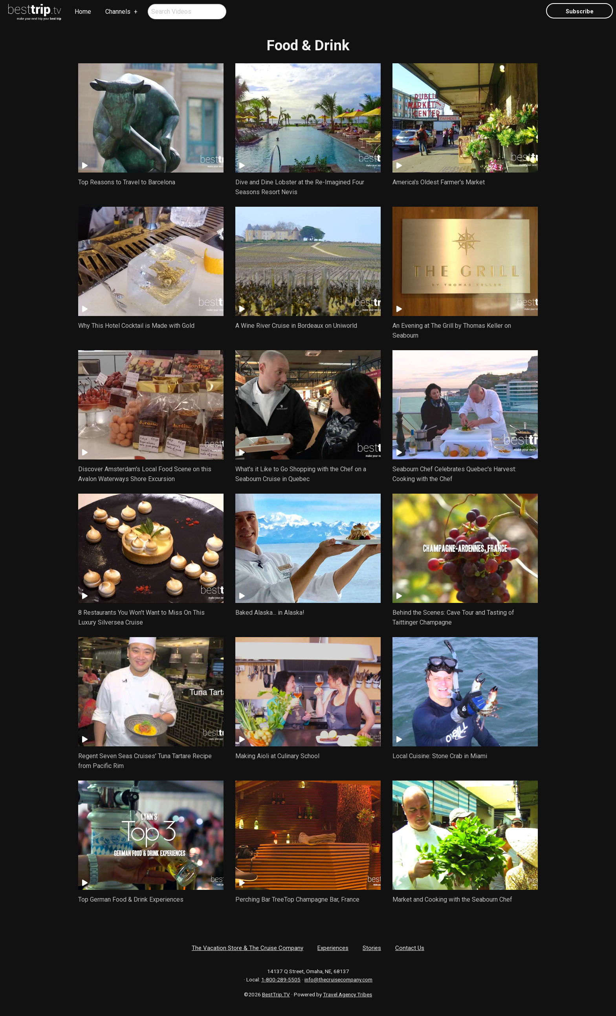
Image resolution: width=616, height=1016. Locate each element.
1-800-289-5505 (281, 979)
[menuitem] (35, 12)
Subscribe (580, 11)
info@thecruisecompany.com (338, 979)
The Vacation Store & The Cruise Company (247, 948)
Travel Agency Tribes (347, 994)
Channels (117, 11)
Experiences (332, 948)
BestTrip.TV (276, 994)
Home (83, 11)
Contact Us (409, 948)
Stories (372, 948)
